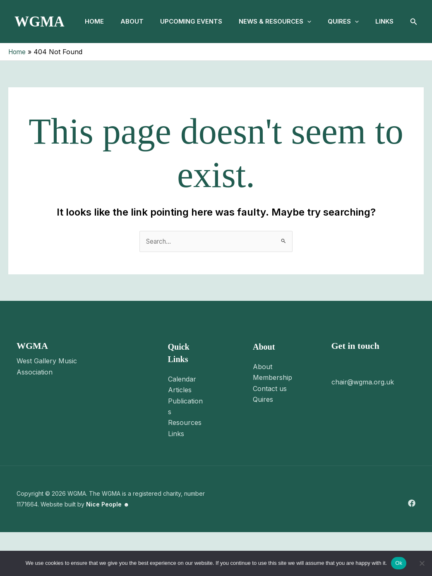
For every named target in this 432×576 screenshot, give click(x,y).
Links (92, 64)
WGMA (39, 43)
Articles (180, 434)
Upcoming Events (196, 21)
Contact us (270, 432)
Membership (272, 421)
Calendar (182, 422)
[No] (422, 563)
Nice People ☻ (108, 548)
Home (92, 21)
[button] (315, 21)
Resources (185, 466)
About (133, 21)
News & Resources (283, 21)
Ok (398, 563)
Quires (354, 21)
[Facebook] (411, 546)
